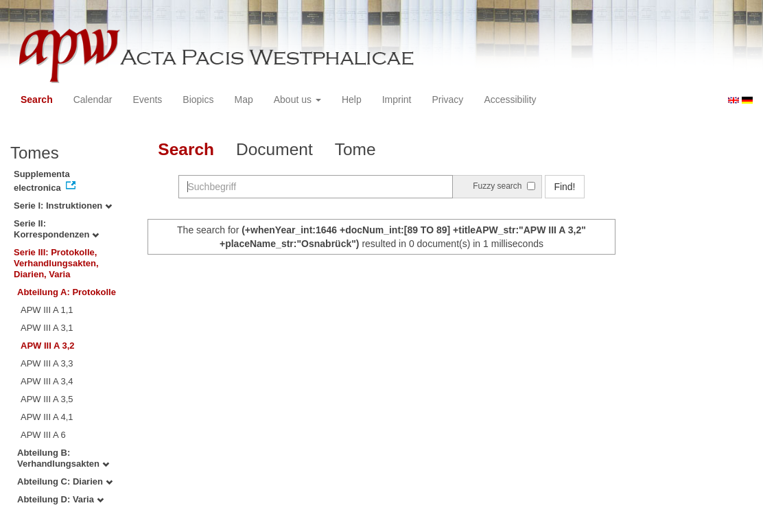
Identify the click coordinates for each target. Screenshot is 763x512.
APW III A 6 (43, 435)
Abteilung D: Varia (60, 499)
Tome (355, 149)
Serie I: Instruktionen (63, 205)
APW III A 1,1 (47, 310)
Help (352, 99)
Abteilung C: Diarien (65, 481)
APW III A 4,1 (47, 417)
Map (243, 99)
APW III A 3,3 (47, 363)
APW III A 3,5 (47, 399)
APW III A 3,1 (47, 328)
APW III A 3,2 (48, 345)
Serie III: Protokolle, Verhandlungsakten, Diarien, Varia (56, 263)
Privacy (447, 99)
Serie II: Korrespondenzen (56, 229)
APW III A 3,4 (47, 381)
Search (37, 99)
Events (148, 99)
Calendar (93, 99)
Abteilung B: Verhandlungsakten (63, 458)
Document (274, 149)
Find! (564, 186)
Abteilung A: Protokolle (66, 292)
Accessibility (510, 99)
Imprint (397, 99)
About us (297, 99)
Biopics (198, 99)
